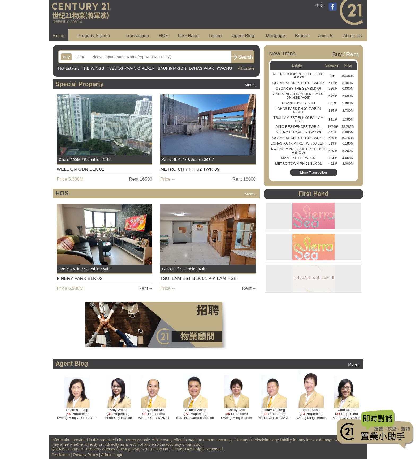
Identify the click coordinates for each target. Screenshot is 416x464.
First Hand (188, 35)
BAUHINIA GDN (172, 68)
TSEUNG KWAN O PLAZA (131, 68)
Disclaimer (60, 454)
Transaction (137, 35)
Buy (66, 57)
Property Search (93, 35)
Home (58, 35)
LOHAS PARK (201, 68)
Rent (80, 57)
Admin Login (112, 454)
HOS (164, 35)
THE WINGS (92, 68)
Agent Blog (243, 35)
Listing (215, 35)
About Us (352, 35)
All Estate (246, 68)
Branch (302, 35)
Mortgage (275, 35)
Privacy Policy (85, 454)
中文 (319, 5)
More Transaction (313, 172)
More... (251, 84)
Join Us (325, 35)
